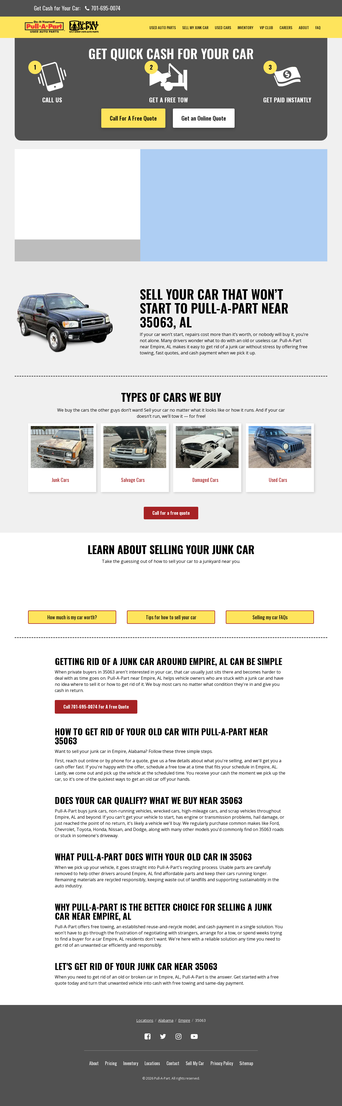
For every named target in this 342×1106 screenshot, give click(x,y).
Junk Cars (61, 479)
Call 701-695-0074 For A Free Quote (96, 706)
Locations (144, 1020)
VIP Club (266, 27)
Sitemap (246, 1063)
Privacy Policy (222, 1063)
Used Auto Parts (162, 27)
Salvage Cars (133, 479)
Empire (184, 1020)
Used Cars (223, 27)
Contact (172, 1063)
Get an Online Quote (203, 118)
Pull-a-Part (80, 27)
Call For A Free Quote (133, 118)
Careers (285, 27)
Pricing (111, 1063)
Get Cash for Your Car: (77, 8)
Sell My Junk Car (195, 27)
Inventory (245, 27)
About (304, 27)
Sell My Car (195, 1063)
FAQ (318, 27)
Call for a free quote (171, 513)
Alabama (165, 1020)
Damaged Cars (205, 479)
